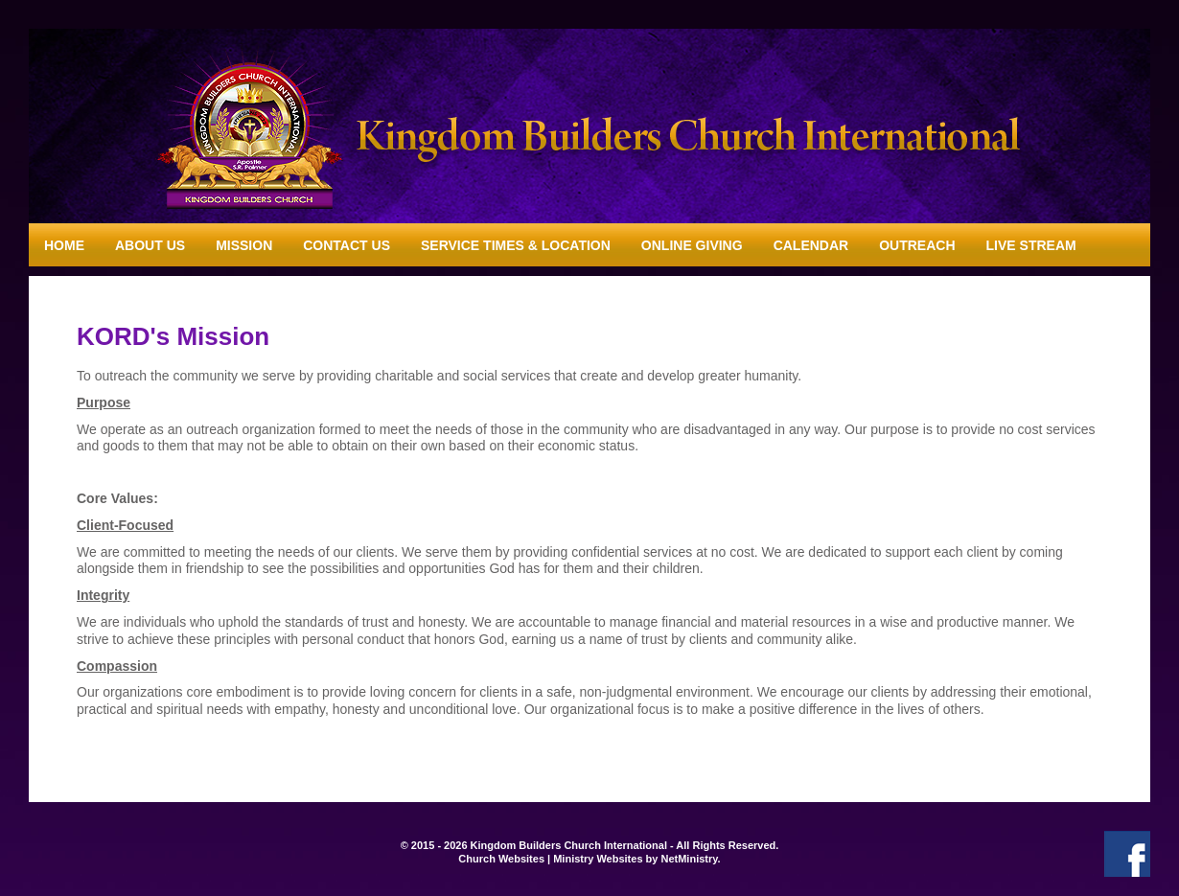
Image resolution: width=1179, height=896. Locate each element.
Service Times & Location (516, 245)
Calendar (811, 245)
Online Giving (692, 245)
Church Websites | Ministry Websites (551, 858)
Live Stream (1031, 245)
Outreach (917, 245)
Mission (244, 245)
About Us (150, 245)
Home (64, 245)
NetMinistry (688, 858)
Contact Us (346, 245)
